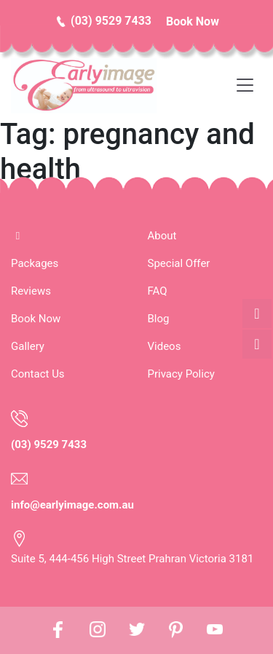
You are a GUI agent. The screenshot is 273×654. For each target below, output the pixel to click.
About (162, 235)
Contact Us (38, 373)
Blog (159, 318)
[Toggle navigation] (249, 85)
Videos (164, 346)
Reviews (31, 291)
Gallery (27, 346)
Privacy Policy (181, 373)
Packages (34, 263)
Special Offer (179, 263)
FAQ (157, 291)
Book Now (35, 318)
